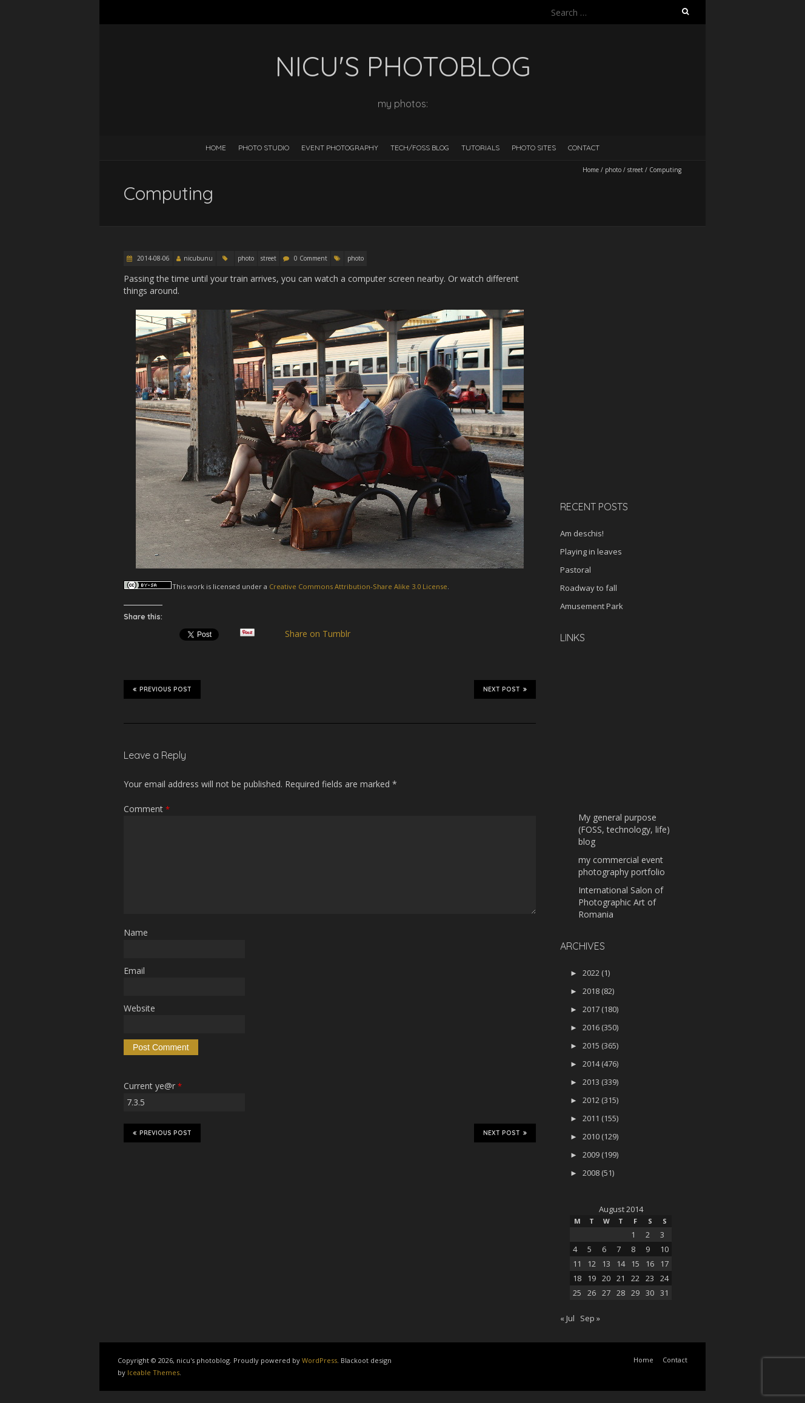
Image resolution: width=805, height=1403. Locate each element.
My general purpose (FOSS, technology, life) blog (624, 829)
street (635, 169)
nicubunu (198, 258)
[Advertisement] (636, 405)
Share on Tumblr (323, 633)
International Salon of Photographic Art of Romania (620, 902)
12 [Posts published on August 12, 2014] (591, 1263)
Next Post (505, 689)
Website (139, 1008)
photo (613, 169)
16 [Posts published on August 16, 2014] (650, 1263)
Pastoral (575, 569)
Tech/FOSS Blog (419, 147)
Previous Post (162, 689)
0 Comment (310, 258)
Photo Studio (263, 147)
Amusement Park (591, 606)
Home (215, 147)
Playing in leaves (591, 551)
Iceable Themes (153, 1372)
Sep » (590, 1318)
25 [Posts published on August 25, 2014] (577, 1292)
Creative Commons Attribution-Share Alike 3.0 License (358, 586)
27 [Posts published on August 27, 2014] (606, 1292)
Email (134, 970)
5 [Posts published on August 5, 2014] (589, 1249)
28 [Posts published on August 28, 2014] (620, 1292)
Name (136, 932)
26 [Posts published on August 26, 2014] (591, 1292)
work (195, 586)
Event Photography (339, 147)
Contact (584, 147)
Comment (147, 809)
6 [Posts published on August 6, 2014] (604, 1249)
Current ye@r (153, 1085)
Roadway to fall (588, 587)
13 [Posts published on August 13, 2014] (606, 1263)
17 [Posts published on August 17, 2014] (664, 1263)
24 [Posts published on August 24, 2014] (664, 1278)
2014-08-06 (152, 258)
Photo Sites (534, 147)
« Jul (567, 1318)
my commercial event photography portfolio (621, 866)
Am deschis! (582, 533)
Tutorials (480, 147)
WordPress (319, 1360)
